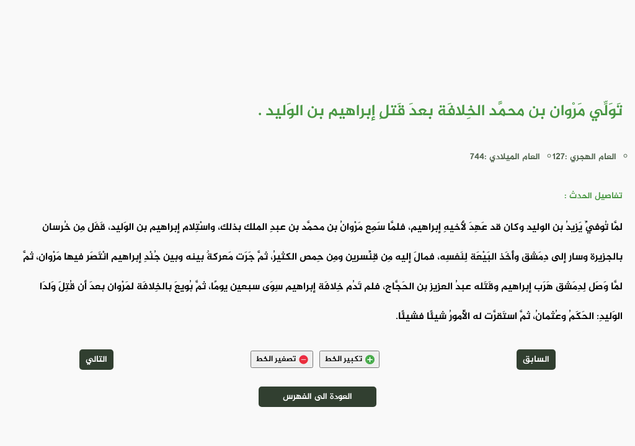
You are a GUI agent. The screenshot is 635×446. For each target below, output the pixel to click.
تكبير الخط (349, 359)
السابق (536, 359)
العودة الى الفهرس (317, 397)
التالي (96, 359)
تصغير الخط (281, 359)
